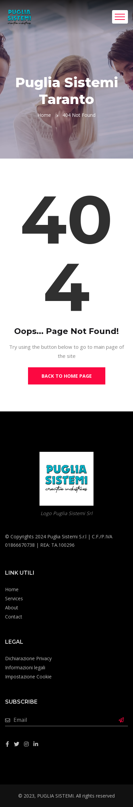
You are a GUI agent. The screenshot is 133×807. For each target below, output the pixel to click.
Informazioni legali (25, 667)
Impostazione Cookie (28, 676)
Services (14, 598)
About (11, 607)
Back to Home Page (67, 376)
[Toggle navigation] (120, 17)
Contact (13, 616)
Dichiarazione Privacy (28, 658)
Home (44, 115)
